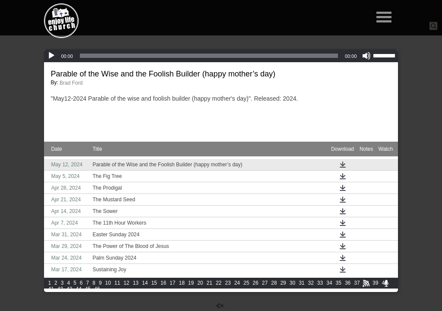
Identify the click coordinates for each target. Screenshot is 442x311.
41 (51, 289)
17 (172, 283)
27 (265, 283)
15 (154, 283)
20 (200, 283)
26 (255, 283)
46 (97, 289)
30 (292, 283)
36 (347, 283)
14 (145, 283)
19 (191, 283)
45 (88, 289)
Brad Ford (71, 83)
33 (320, 283)
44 (78, 289)
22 (218, 283)
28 (274, 283)
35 (338, 283)
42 (60, 289)
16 (163, 283)
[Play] (51, 55)
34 (329, 283)
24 (237, 283)
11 (117, 283)
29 (283, 283)
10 (108, 283)
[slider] (209, 56)
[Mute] (366, 55)
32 (311, 283)
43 (69, 289)
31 (301, 283)
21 (209, 283)
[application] (221, 55)
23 (227, 283)
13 (136, 283)
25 (246, 283)
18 (181, 283)
